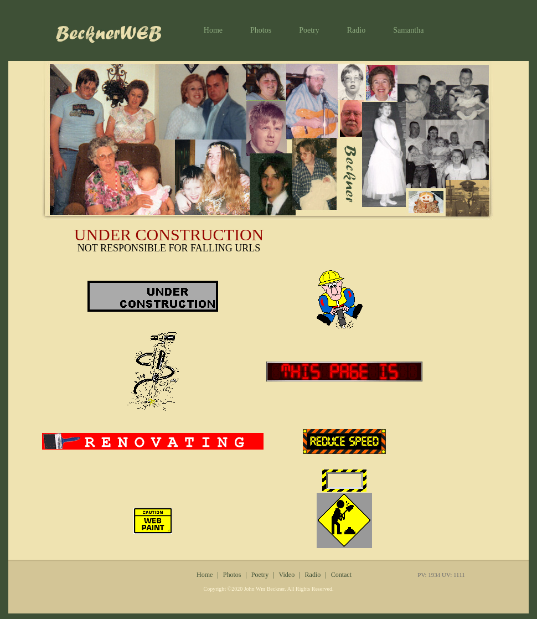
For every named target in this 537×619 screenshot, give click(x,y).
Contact (341, 575)
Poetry (309, 30)
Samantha (408, 30)
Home (213, 30)
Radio (356, 30)
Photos (260, 30)
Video (287, 575)
